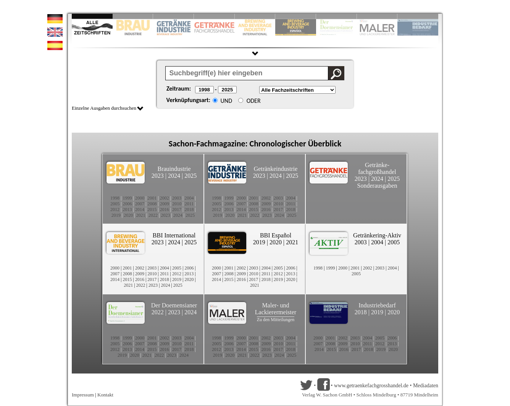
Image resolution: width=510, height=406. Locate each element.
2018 (189, 209)
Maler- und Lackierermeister (275, 308)
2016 (164, 209)
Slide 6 (295, 16)
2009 (164, 203)
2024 (174, 175)
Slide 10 (417, 16)
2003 (176, 198)
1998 (114, 198)
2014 (139, 209)
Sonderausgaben (377, 185)
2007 (139, 203)
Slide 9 (377, 16)
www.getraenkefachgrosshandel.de (371, 385)
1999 (127, 198)
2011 (189, 203)
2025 (190, 175)
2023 (158, 175)
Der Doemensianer (174, 305)
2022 (153, 215)
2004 (189, 198)
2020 (128, 215)
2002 (164, 198)
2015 (152, 209)
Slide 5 (255, 16)
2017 (176, 209)
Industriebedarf (377, 305)
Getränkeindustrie (276, 169)
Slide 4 (214, 16)
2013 (127, 209)
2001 (152, 198)
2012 (114, 209)
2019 (116, 215)
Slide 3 (173, 16)
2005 (114, 203)
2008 (152, 203)
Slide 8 (336, 16)
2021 (140, 215)
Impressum (83, 395)
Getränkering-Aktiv (377, 235)
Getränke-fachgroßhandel (377, 168)
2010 (176, 203)
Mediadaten (425, 385)
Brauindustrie (173, 169)
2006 (127, 203)
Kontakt (105, 395)
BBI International (174, 235)
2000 (139, 198)
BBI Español (275, 235)
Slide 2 (133, 16)
